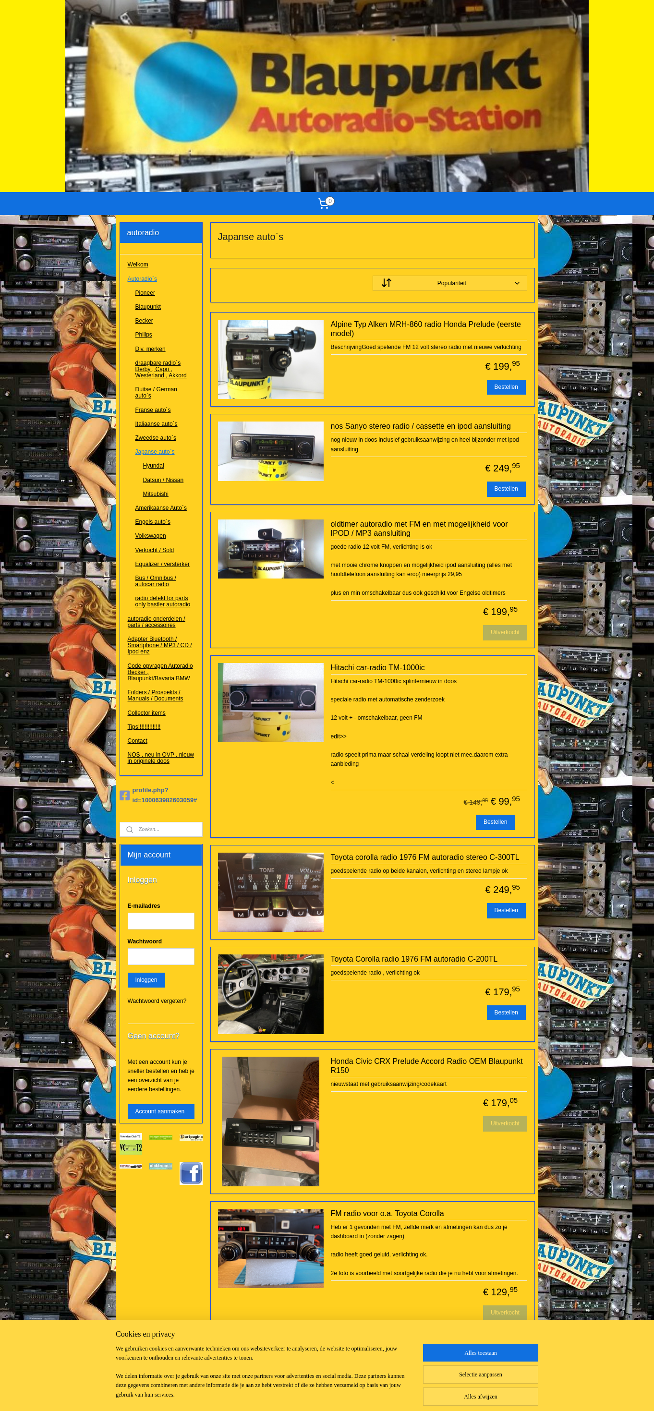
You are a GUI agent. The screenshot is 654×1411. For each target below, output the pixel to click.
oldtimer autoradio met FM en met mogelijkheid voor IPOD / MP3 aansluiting (419, 528)
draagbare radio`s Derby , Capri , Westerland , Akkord (161, 369)
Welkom (138, 264)
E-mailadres (144, 906)
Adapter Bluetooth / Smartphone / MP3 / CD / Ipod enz (160, 645)
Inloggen (146, 980)
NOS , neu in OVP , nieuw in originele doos (161, 757)
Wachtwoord (145, 941)
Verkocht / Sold (154, 550)
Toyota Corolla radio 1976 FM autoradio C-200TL (413, 959)
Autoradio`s (142, 279)
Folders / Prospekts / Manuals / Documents (155, 695)
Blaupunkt (148, 306)
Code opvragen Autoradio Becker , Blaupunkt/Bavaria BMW (160, 672)
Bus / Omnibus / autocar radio (155, 581)
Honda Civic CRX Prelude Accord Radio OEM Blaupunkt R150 (426, 1065)
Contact (137, 740)
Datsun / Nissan (238, 1356)
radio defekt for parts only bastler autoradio (163, 601)
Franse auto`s (153, 410)
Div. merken (150, 349)
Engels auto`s (152, 522)
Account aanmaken (160, 1111)
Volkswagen (150, 535)
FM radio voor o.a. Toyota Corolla (387, 1213)
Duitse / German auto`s (156, 392)
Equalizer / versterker (162, 564)
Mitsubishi (230, 1366)
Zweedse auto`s (155, 437)
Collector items (147, 713)
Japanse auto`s (155, 451)
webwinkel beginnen (341, 1393)
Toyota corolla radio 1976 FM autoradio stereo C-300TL (424, 857)
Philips (143, 334)
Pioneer (145, 292)
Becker (144, 320)
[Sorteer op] (449, 283)
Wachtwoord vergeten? (157, 1001)
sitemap (292, 1393)
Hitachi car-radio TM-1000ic (377, 667)
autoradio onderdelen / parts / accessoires (156, 621)
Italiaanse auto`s (156, 424)
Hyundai (228, 1347)
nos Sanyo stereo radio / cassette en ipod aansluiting (420, 426)
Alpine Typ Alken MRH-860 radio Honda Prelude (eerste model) (425, 329)
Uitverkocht (504, 632)
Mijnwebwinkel (415, 1393)
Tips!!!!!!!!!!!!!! (144, 727)
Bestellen (506, 387)
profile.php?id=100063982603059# (158, 795)
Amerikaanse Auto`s (161, 508)
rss (309, 1393)
